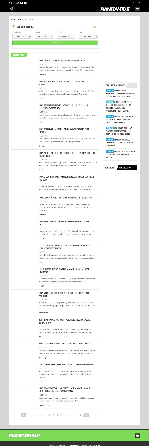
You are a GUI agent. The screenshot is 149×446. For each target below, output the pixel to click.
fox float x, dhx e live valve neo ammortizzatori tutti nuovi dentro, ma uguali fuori (119, 131)
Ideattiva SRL (99, 441)
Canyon (42, 74)
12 (75, 402)
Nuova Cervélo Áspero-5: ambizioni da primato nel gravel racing (64, 191)
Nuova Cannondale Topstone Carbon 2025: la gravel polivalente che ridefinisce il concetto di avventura (66, 376)
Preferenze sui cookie (66, 441)
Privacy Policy (49, 441)
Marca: (37, 32)
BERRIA (41, 229)
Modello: (60, 32)
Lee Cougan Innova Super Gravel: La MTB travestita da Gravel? (63, 330)
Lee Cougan (43, 344)
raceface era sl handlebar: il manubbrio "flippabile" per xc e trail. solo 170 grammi (120, 93)
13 (80, 402)
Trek (40, 119)
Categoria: (16, 32)
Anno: (81, 32)
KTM (40, 95)
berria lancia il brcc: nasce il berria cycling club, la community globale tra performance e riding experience (118, 106)
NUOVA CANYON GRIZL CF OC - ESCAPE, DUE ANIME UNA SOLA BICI (62, 60)
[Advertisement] (123, 40)
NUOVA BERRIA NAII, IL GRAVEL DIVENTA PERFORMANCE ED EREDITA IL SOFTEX (66, 215)
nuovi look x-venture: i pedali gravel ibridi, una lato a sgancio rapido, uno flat (119, 119)
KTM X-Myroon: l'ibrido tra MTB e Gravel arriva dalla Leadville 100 (65, 351)
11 (70, 402)
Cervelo (42, 208)
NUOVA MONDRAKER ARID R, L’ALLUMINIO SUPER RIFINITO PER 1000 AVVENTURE (66, 283)
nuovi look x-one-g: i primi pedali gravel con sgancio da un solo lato (120, 154)
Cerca (55, 42)
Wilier (41, 163)
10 (65, 402)
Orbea (41, 139)
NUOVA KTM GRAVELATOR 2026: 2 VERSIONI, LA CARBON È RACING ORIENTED (65, 81)
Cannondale (44, 392)
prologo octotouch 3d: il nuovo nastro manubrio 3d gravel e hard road (120, 142)
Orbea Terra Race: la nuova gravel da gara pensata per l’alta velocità (66, 125)
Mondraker (43, 300)
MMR (41, 323)
